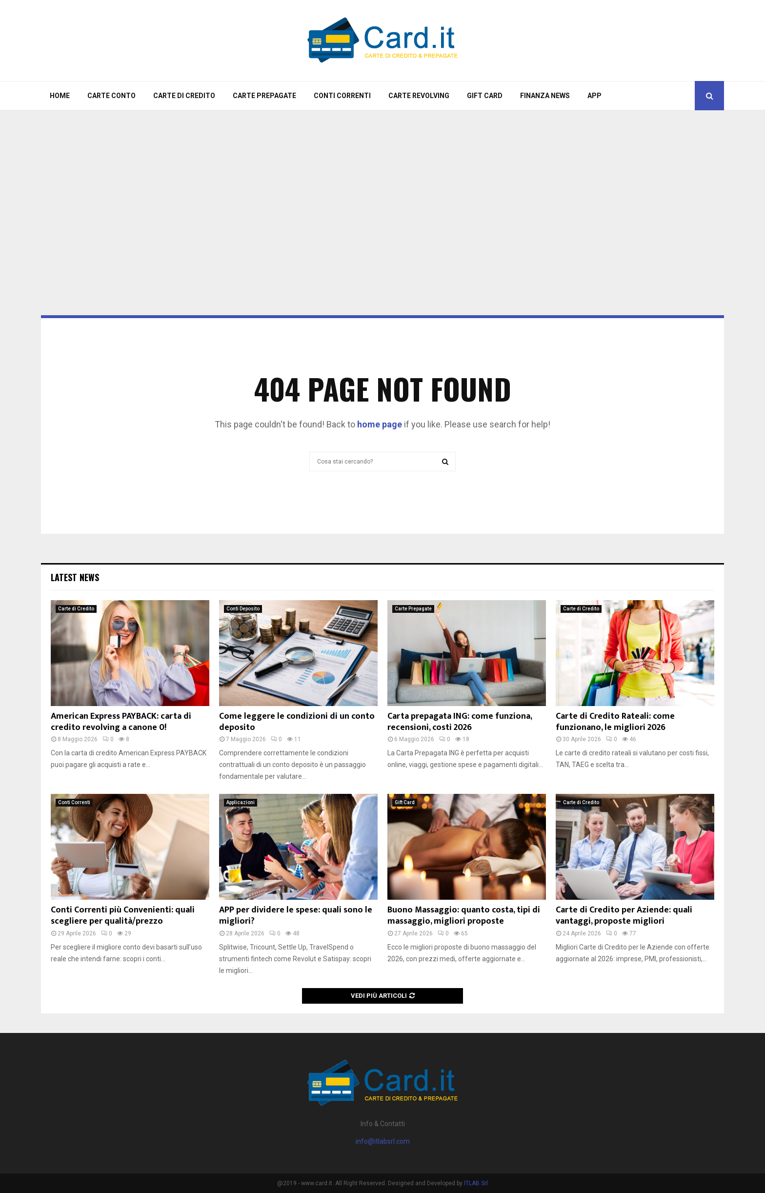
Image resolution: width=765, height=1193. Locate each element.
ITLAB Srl (476, 1183)
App (594, 96)
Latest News (75, 577)
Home (60, 96)
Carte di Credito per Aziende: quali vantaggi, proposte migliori (624, 916)
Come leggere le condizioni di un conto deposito (297, 722)
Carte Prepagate (264, 96)
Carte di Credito (184, 96)
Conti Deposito (243, 608)
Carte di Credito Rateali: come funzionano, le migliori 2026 (615, 722)
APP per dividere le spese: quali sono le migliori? (295, 916)
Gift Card (485, 96)
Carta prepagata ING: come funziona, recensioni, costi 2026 (459, 722)
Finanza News (545, 96)
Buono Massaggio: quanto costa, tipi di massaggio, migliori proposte (463, 916)
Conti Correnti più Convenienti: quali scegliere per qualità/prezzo (123, 916)
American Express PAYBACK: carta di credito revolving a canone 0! (121, 722)
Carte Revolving (418, 96)
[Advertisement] (382, 188)
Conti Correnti (342, 96)
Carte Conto (111, 96)
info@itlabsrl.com (383, 1141)
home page (379, 424)
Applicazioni (240, 802)
